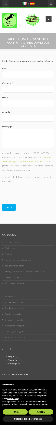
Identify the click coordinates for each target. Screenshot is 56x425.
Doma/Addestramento (15, 302)
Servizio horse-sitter (14, 265)
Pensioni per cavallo (14, 320)
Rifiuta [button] (15, 412)
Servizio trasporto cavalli (16, 277)
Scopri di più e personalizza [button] (28, 419)
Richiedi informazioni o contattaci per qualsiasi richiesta (27, 61)
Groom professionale (14, 283)
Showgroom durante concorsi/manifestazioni (25, 271)
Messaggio (8, 126)
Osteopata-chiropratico (16, 325)
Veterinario (10, 296)
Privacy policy (14, 363)
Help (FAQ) (13, 356)
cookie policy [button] (13, 398)
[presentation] (25, 192)
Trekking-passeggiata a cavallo (18, 331)
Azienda (6, 112)
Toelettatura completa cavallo (18, 260)
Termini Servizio (15, 360)
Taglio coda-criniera (14, 248)
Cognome (7, 83)
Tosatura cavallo (12, 242)
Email (5, 68)
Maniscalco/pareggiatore (16, 308)
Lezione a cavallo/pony (15, 337)
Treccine (9, 254)
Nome (5, 97)
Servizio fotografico (13, 314)
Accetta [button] (41, 412)
